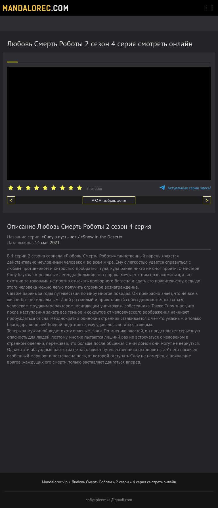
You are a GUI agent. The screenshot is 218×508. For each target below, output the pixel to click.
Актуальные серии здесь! (185, 187)
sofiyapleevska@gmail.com (109, 499)
